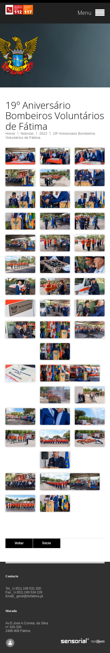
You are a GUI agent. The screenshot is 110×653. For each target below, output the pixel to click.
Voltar (18, 543)
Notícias (27, 133)
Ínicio (46, 543)
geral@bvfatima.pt (29, 596)
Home (10, 133)
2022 (43, 133)
